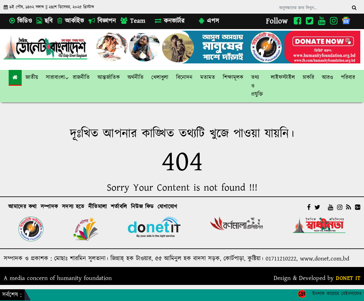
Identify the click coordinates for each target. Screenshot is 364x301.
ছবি (45, 21)
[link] (327, 78)
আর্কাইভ (70, 21)
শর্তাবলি (119, 207)
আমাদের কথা (22, 207)
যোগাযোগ (167, 207)
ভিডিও (20, 21)
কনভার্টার (169, 21)
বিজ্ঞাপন (102, 21)
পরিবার (348, 78)
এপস (209, 21)
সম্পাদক (49, 207)
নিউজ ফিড (142, 207)
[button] (32, 78)
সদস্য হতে (73, 207)
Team (132, 21)
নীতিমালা (97, 207)
